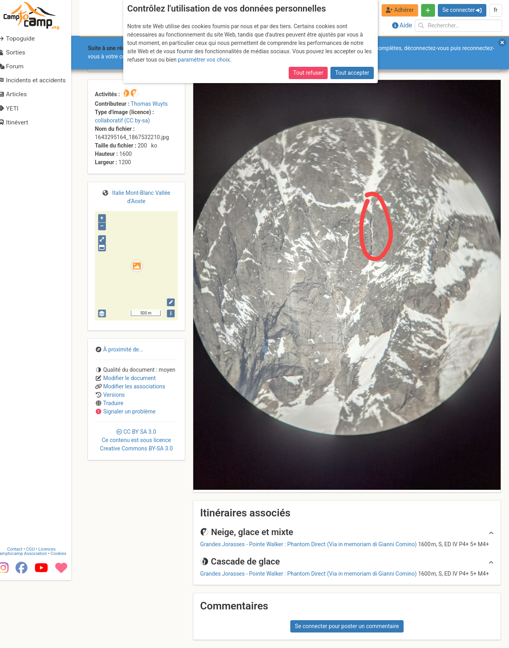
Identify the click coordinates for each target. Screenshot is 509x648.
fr (495, 10)
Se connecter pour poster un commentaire (347, 626)
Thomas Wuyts (149, 104)
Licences (55, 617)
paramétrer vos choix (204, 59)
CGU (39, 617)
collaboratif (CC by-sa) (122, 120)
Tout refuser (308, 73)
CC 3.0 (136, 440)
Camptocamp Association (30, 621)
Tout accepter (352, 73)
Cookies (66, 621)
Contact (23, 617)
